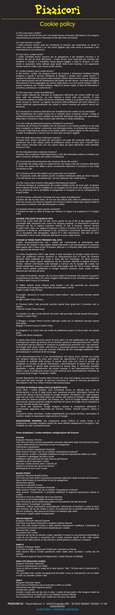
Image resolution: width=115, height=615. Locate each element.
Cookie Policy (43, 609)
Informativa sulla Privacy (65, 609)
